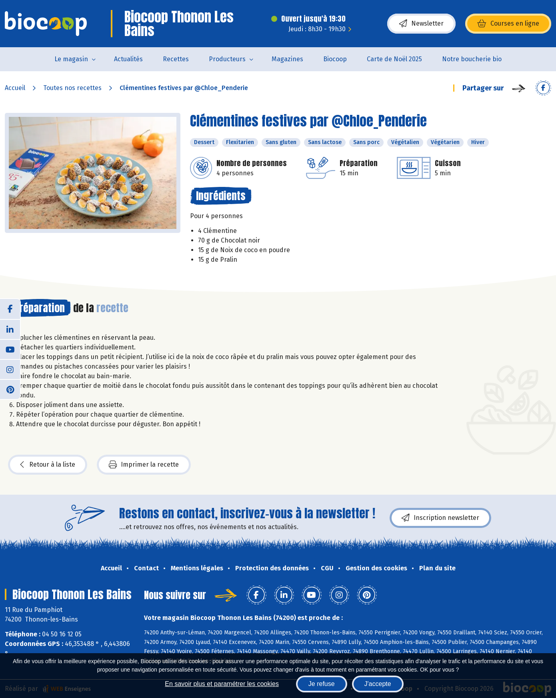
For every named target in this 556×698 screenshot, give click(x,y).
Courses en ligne (508, 24)
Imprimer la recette (144, 465)
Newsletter (421, 24)
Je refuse (321, 683)
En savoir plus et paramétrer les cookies (222, 683)
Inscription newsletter (440, 518)
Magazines (287, 59)
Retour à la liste (47, 465)
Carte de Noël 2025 (394, 59)
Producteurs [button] (227, 59)
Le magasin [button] (71, 59)
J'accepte (377, 683)
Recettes (176, 59)
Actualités (128, 59)
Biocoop (335, 59)
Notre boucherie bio (472, 59)
